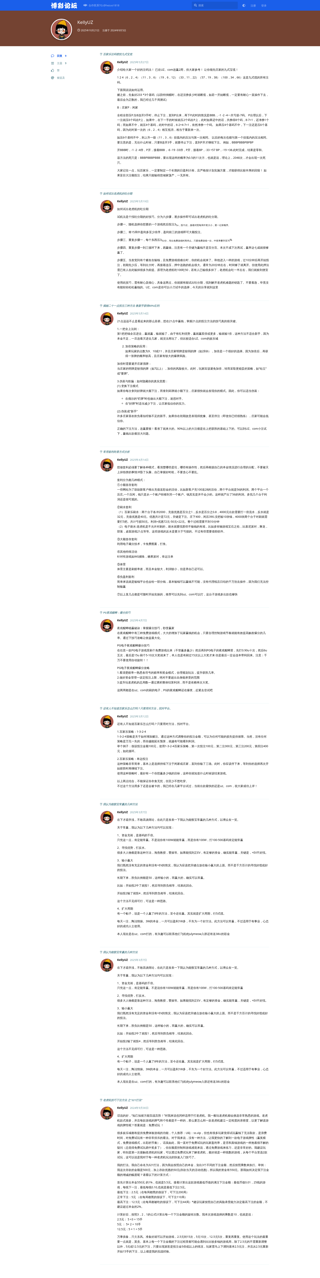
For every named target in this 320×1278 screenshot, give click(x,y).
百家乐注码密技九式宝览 (117, 54)
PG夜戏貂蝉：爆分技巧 (116, 612)
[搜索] (215, 5)
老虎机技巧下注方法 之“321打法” (122, 1100)
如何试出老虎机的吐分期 (117, 193)
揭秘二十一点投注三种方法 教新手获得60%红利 (131, 305)
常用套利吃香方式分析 (116, 452)
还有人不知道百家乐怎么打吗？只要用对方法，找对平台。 (137, 708)
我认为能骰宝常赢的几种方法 (120, 804)
